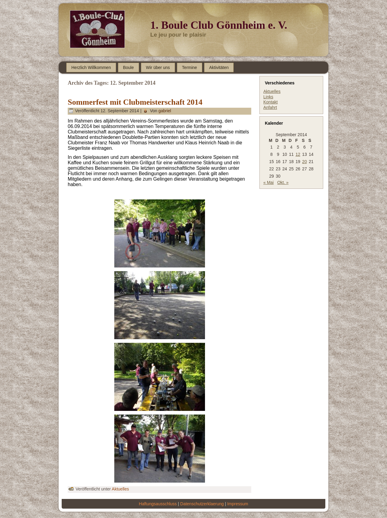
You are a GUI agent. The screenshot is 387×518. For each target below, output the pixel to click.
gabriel (164, 110)
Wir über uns (158, 67)
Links (268, 96)
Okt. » (282, 182)
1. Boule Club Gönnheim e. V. (218, 25)
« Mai (268, 182)
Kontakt (270, 102)
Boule (128, 67)
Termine (189, 67)
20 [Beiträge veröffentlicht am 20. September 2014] (304, 161)
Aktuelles (120, 489)
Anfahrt (270, 107)
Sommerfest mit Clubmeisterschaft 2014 (135, 102)
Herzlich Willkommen (91, 67)
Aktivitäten (219, 67)
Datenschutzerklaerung (202, 503)
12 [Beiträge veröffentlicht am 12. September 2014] (298, 154)
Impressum (237, 503)
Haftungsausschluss (158, 503)
